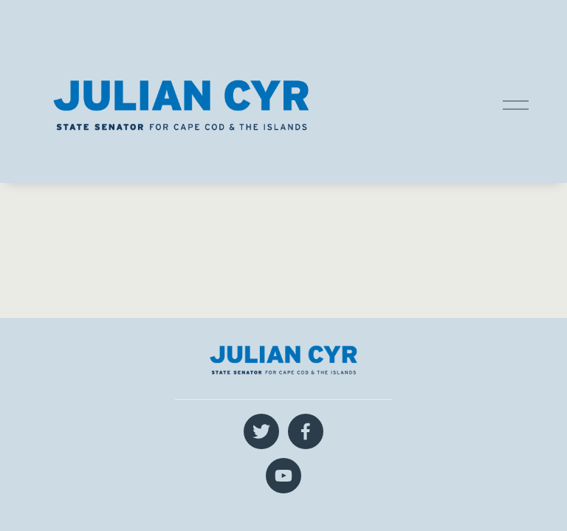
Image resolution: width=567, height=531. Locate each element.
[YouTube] (283, 475)
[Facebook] (305, 431)
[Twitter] (261, 431)
